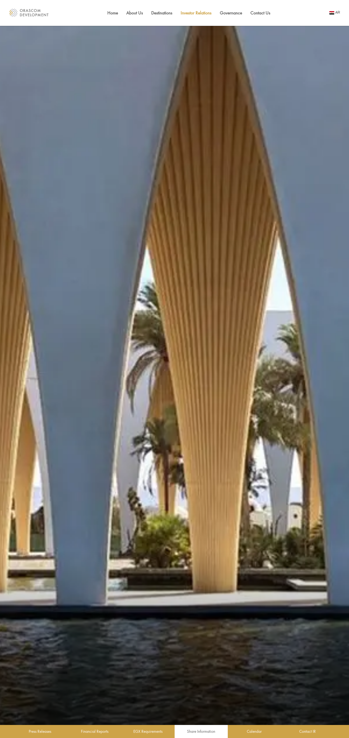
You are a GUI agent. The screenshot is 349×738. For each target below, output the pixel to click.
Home (112, 13)
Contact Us (260, 13)
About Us (134, 13)
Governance (231, 13)
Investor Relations (196, 13)
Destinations (161, 13)
